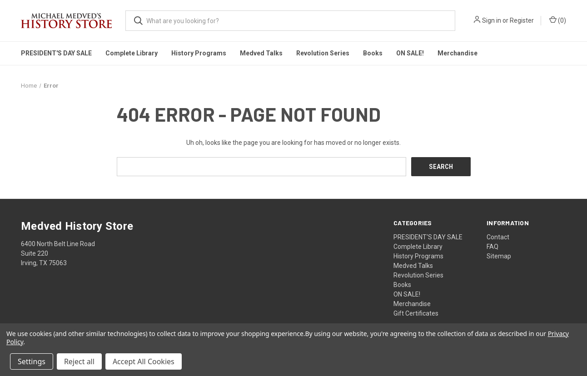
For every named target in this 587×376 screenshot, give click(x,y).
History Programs (198, 53)
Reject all (79, 361)
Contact (498, 236)
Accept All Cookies (143, 361)
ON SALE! (410, 53)
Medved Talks (261, 53)
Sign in (491, 20)
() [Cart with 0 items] (557, 20)
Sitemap (499, 255)
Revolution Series (322, 53)
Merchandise (458, 53)
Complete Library (131, 53)
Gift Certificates (415, 313)
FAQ (492, 246)
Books (373, 53)
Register (522, 20)
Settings (31, 361)
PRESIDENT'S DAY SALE (56, 53)
